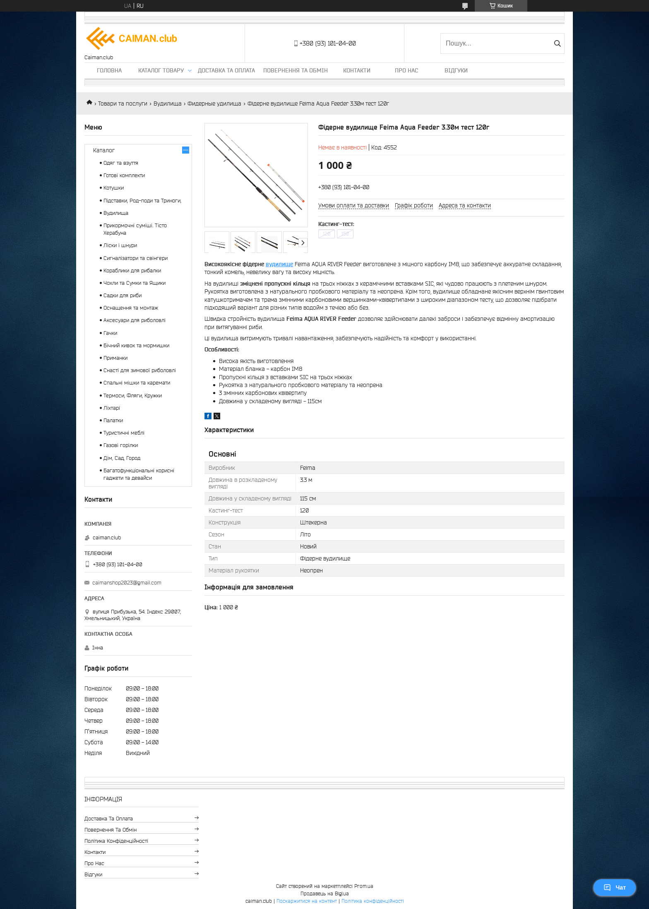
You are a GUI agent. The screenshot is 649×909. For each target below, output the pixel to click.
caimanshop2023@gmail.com (126, 583)
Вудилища (168, 103)
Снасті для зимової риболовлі (139, 370)
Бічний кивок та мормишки (136, 345)
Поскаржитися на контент (306, 901)
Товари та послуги (122, 103)
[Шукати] (557, 43)
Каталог (104, 150)
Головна (109, 70)
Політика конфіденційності (116, 841)
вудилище (279, 264)
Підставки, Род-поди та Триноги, (142, 200)
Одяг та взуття (120, 163)
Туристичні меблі (123, 433)
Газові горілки (120, 445)
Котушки (113, 188)
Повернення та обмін (295, 70)
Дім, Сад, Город (121, 458)
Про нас (406, 70)
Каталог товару (161, 70)
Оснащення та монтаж (130, 308)
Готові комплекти (124, 175)
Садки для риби (122, 295)
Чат (614, 887)
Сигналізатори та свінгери (135, 258)
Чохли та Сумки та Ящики (134, 283)
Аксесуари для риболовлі (134, 320)
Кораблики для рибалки (132, 270)
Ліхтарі (111, 408)
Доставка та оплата (226, 70)
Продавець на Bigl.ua (324, 893)
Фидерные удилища (214, 103)
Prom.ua (363, 886)
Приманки (115, 358)
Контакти (356, 70)
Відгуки (456, 70)
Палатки (113, 420)
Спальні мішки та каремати (136, 383)
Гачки (110, 333)
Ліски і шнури (120, 245)
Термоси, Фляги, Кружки (132, 395)
